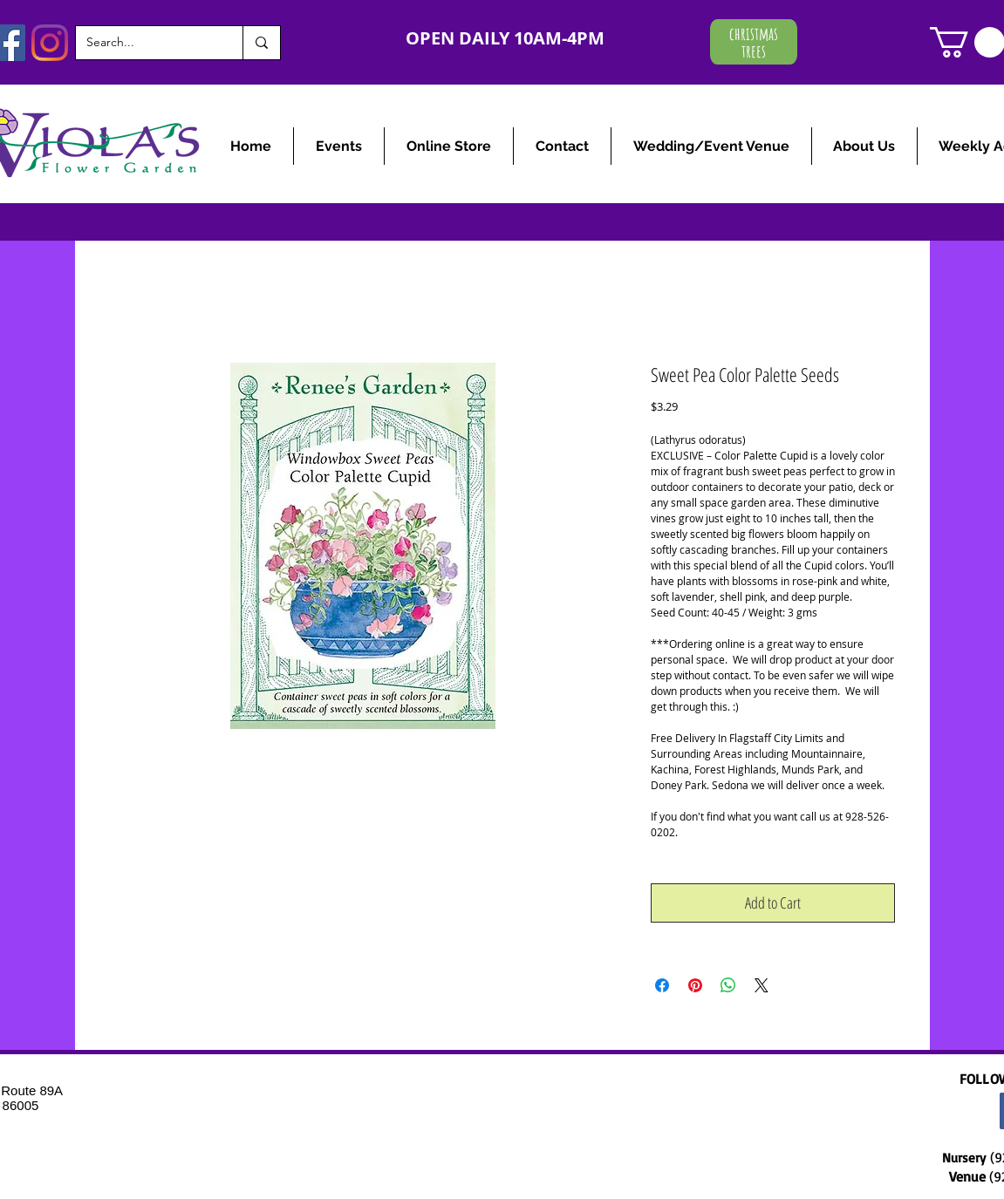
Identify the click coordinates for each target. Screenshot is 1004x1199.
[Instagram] (49, 42)
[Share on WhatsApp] (728, 985)
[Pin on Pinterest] (695, 985)
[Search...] (146, 42)
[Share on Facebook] (662, 985)
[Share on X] (761, 985)
